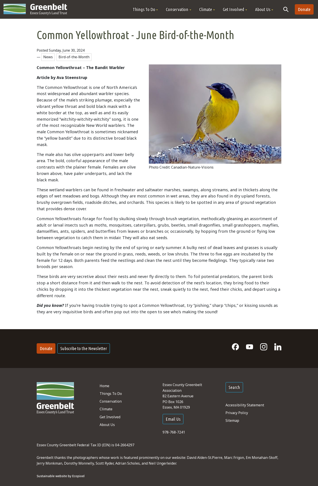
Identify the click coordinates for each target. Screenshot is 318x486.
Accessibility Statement (244, 405)
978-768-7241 (174, 432)
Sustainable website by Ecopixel (61, 476)
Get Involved (110, 417)
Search (234, 387)
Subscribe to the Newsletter (83, 348)
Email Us (173, 419)
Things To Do (111, 393)
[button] (145, 9)
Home (104, 385)
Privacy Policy (236, 412)
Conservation (111, 401)
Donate (304, 9)
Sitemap (232, 420)
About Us (107, 424)
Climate (106, 409)
